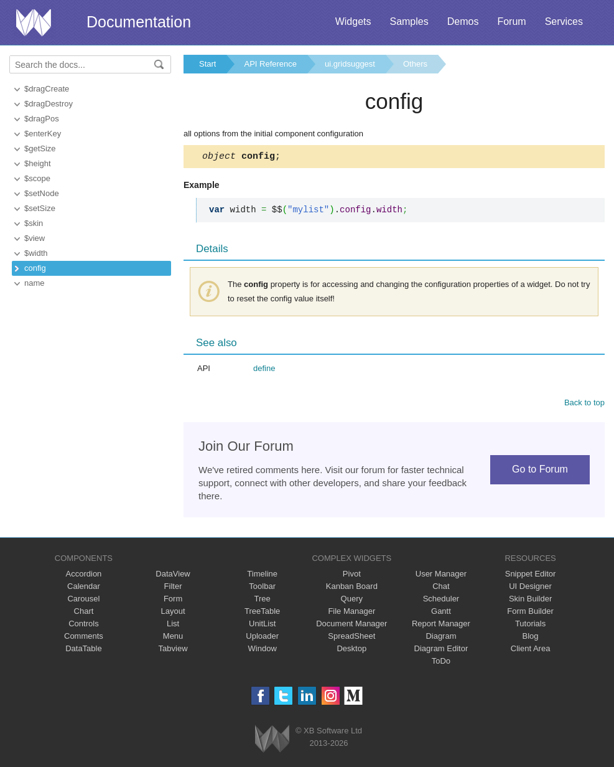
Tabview (173, 650)
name (34, 283)
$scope (37, 178)
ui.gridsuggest (350, 63)
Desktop (351, 650)
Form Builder (530, 613)
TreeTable (262, 613)
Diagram (441, 637)
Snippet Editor (530, 575)
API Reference (270, 63)
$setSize (39, 208)
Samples (408, 21)
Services (564, 21)
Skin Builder (530, 600)
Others (415, 63)
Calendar (83, 588)
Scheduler (441, 600)
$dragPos (41, 118)
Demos (463, 21)
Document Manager (351, 625)
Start (207, 63)
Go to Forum (540, 471)
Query (352, 600)
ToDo (441, 662)
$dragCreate (46, 88)
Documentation (138, 22)
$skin (33, 223)
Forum (511, 21)
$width (36, 253)
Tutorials (530, 625)
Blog (531, 637)
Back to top (584, 404)
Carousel (83, 600)
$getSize (40, 148)
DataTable (83, 650)
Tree (262, 600)
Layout (173, 613)
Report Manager (441, 625)
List (173, 625)
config (35, 268)
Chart (84, 613)
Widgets (353, 21)
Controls (83, 625)
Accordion (84, 575)
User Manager (441, 575)
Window (262, 650)
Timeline (262, 575)
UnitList (262, 625)
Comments (83, 637)
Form (173, 600)
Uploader (262, 637)
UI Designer (530, 588)
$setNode (41, 193)
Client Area (531, 650)
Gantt (441, 613)
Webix (272, 741)
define (264, 370)
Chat (440, 588)
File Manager (351, 613)
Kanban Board (352, 588)
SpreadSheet (351, 637)
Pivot (352, 575)
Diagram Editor (441, 650)
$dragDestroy (48, 103)
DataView (173, 575)
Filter (173, 588)
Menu (173, 637)
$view (34, 238)
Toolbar (262, 588)
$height (37, 163)
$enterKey (42, 133)
